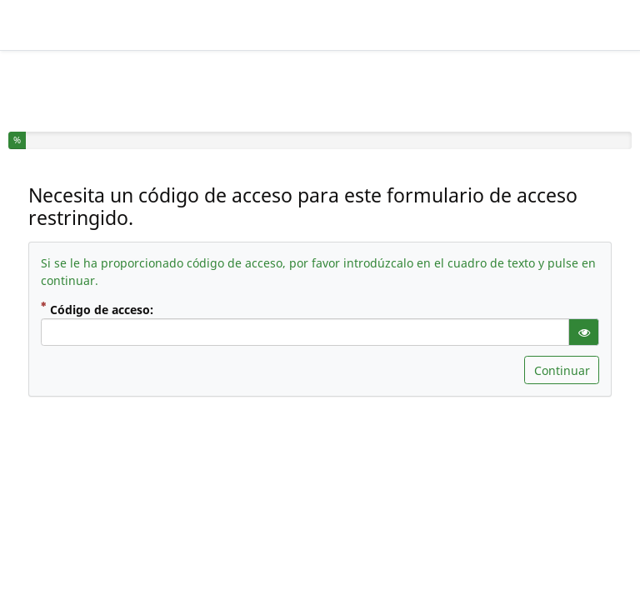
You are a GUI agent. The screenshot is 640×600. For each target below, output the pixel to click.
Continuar (562, 370)
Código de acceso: (111, 309)
